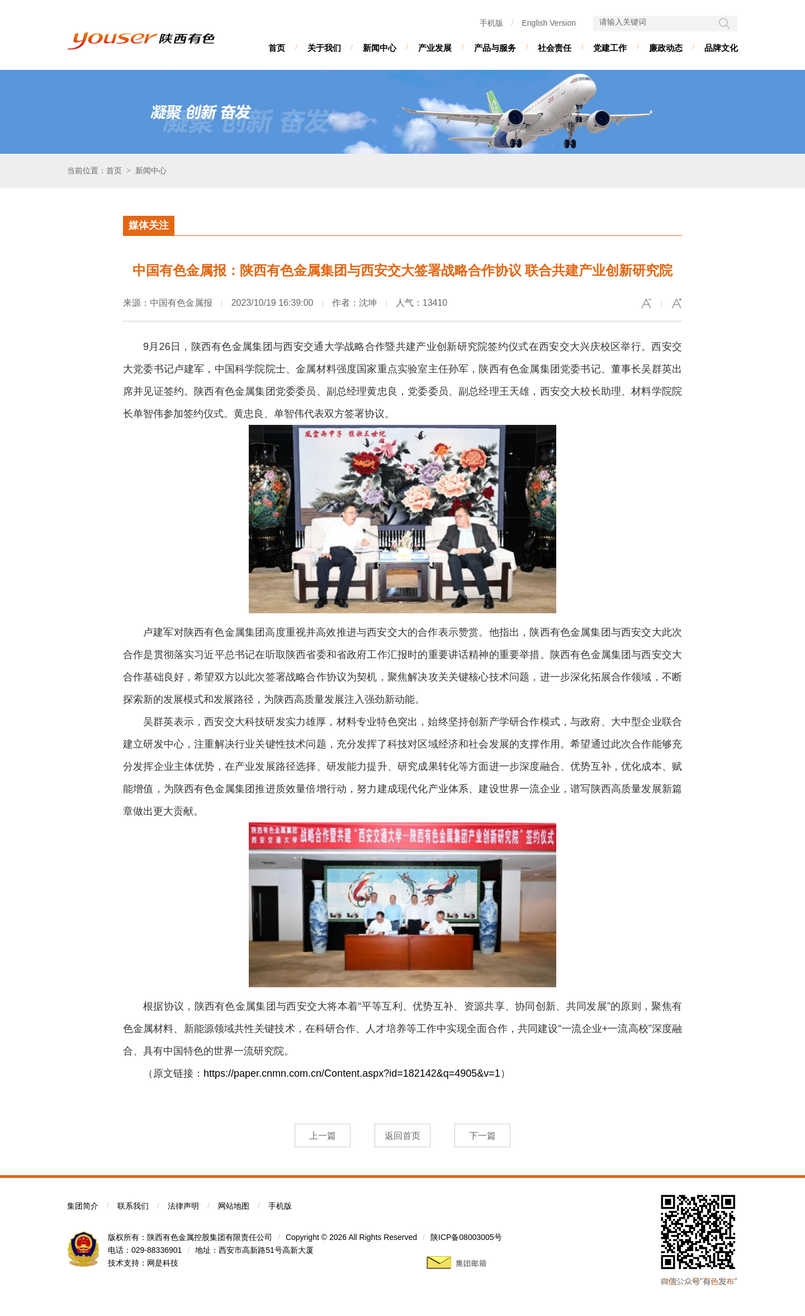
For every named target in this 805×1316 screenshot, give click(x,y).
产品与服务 (495, 48)
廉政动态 (666, 48)
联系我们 (133, 1205)
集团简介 (82, 1205)
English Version (549, 22)
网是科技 (162, 1262)
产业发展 (435, 48)
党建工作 (610, 48)
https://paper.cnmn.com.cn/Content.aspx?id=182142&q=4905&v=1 (351, 1073)
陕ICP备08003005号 (466, 1237)
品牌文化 (721, 48)
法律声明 (183, 1205)
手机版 (491, 22)
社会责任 (554, 48)
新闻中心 (379, 48)
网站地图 (233, 1205)
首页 (276, 48)
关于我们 (324, 48)
